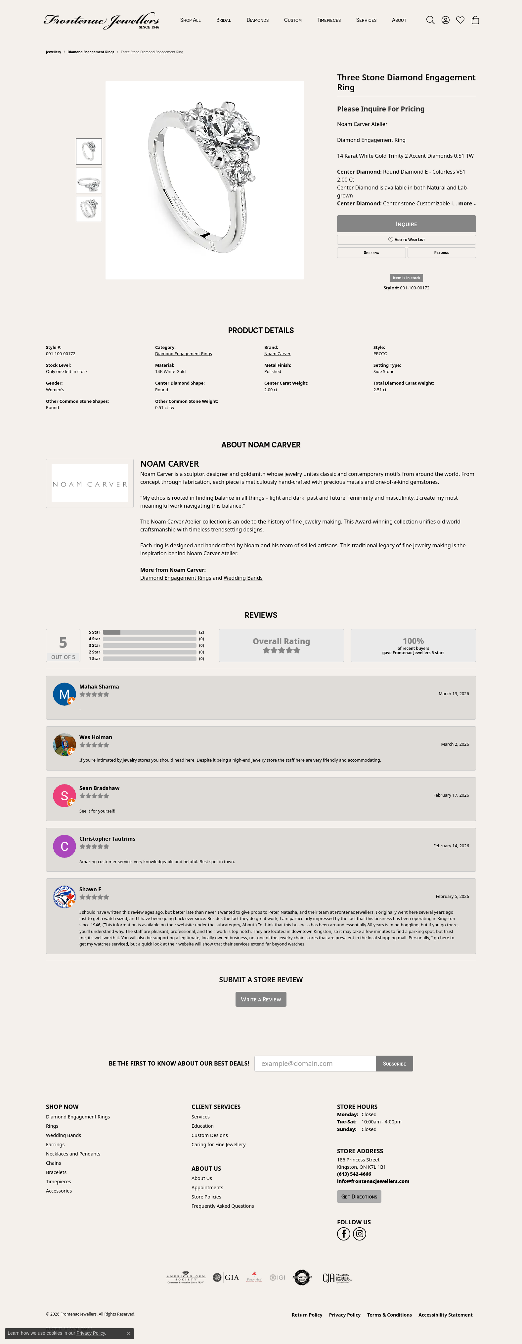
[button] (430, 19)
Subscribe (394, 1064)
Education (203, 1126)
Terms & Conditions (389, 1315)
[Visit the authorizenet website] (302, 1277)
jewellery (53, 52)
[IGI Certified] (277, 1277)
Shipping (371, 252)
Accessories (59, 1191)
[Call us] (373, 1181)
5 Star (94, 632)
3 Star (94, 645)
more (467, 203)
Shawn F (90, 889)
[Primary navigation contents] (293, 20)
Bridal (223, 20)
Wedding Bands (243, 577)
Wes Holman (95, 737)
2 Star (94, 652)
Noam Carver (277, 354)
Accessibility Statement (445, 1315)
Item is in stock (406, 277)
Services (366, 20)
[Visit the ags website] (185, 1277)
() (201, 632)
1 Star (94, 658)
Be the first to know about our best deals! (179, 1063)
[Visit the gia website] (226, 1277)
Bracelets (56, 1172)
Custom (293, 20)
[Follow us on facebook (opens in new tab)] (343, 1233)
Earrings (55, 1144)
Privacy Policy (345, 1315)
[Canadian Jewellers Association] (338, 1277)
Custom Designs (210, 1135)
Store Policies (206, 1197)
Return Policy (307, 1315)
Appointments (207, 1187)
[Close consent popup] (129, 1333)
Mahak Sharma (99, 686)
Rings (52, 1126)
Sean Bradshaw (99, 788)
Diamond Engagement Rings (90, 52)
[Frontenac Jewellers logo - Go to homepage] (101, 20)
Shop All (190, 20)
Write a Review (261, 999)
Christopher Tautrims (107, 838)
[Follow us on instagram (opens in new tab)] (359, 1233)
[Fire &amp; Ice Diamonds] (254, 1277)
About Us (202, 1178)
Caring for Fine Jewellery (219, 1144)
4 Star (94, 639)
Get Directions (359, 1196)
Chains (53, 1163)
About (399, 20)
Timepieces (329, 20)
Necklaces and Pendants (73, 1154)
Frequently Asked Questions (223, 1206)
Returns (441, 252)
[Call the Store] (354, 1174)
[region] (205, 180)
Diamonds (258, 20)
